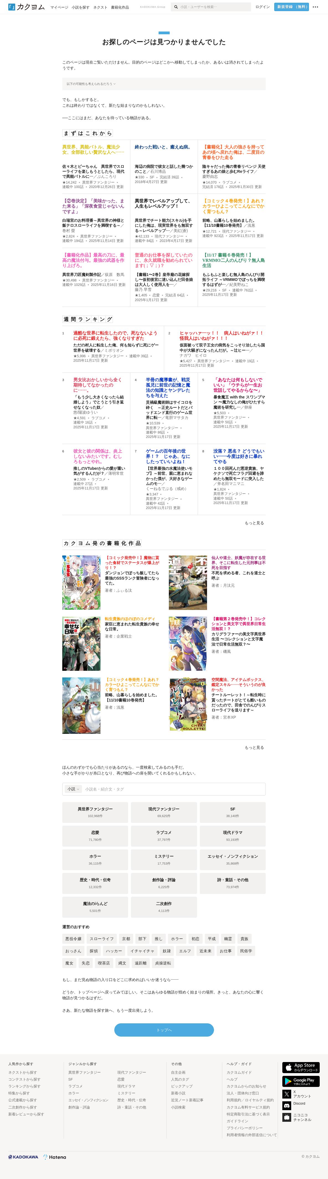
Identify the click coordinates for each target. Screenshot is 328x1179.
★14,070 (209, 182)
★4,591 (79, 418)
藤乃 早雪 (143, 289)
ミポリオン (114, 350)
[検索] (175, 6)
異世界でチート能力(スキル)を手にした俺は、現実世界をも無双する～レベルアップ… (164, 225)
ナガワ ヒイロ (193, 355)
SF (152, 177)
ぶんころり (107, 176)
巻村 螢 (68, 230)
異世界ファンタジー (98, 182)
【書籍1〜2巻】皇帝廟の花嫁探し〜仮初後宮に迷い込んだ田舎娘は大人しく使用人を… (164, 279)
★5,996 (79, 356)
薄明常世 (116, 473)
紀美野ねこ (239, 284)
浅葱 (251, 225)
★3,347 (152, 494)
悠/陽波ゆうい (85, 412)
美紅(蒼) (181, 230)
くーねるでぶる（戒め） (167, 488)
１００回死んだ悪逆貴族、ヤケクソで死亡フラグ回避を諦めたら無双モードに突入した (238, 473)
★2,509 (79, 479)
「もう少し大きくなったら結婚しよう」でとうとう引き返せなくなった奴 (98, 402)
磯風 (227, 651)
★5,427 (186, 361)
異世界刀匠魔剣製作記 (81, 274)
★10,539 (153, 423)
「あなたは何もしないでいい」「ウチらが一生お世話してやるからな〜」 (237, 385)
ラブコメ (229, 182)
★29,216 (209, 290)
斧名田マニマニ (230, 483)
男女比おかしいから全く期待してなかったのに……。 (97, 385)
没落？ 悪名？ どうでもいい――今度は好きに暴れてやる (238, 456)
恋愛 (156, 295)
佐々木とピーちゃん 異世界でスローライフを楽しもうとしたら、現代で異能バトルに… (93, 171)
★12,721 (209, 231)
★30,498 (69, 280)
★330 (139, 177)
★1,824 (219, 489)
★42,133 (142, 236)
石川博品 (158, 171)
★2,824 (68, 236)
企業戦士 (124, 636)
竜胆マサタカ (176, 417)
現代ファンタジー (169, 236)
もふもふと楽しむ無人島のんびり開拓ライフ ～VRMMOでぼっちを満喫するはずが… (233, 279)
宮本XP (229, 717)
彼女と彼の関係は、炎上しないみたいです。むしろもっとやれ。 (97, 456)
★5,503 (219, 413)
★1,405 (141, 295)
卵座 (248, 407)
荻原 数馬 (114, 274)
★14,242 (69, 182)
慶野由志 (210, 176)
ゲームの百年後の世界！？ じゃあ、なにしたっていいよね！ (168, 456)
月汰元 (229, 585)
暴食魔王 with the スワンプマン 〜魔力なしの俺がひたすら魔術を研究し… (239, 402)
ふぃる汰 (124, 590)
